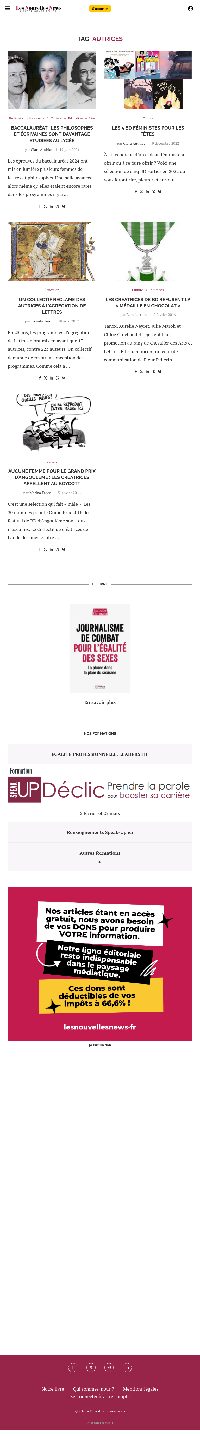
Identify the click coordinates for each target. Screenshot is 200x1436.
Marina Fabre (40, 498)
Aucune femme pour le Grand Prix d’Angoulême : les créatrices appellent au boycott (52, 484)
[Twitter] (91, 1374)
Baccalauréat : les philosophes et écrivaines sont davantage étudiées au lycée (52, 140)
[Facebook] (72, 1374)
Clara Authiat (41, 155)
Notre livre (53, 1395)
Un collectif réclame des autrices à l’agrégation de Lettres (52, 312)
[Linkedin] (127, 1374)
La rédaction (41, 327)
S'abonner (100, 9)
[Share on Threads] (57, 212)
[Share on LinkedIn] (51, 212)
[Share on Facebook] (40, 212)
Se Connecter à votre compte (100, 1402)
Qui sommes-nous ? (93, 1395)
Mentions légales (141, 1395)
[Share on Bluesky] (63, 212)
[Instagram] (109, 1374)
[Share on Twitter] (45, 212)
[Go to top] (100, 1428)
